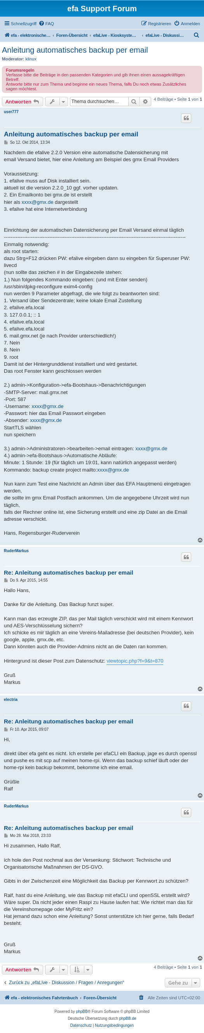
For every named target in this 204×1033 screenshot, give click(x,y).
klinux (31, 59)
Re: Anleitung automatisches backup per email (68, 572)
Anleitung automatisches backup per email (75, 50)
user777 (11, 112)
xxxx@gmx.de (38, 202)
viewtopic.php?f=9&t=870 (134, 661)
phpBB (82, 1011)
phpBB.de (127, 1018)
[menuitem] (46, 23)
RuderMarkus (16, 551)
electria (10, 699)
